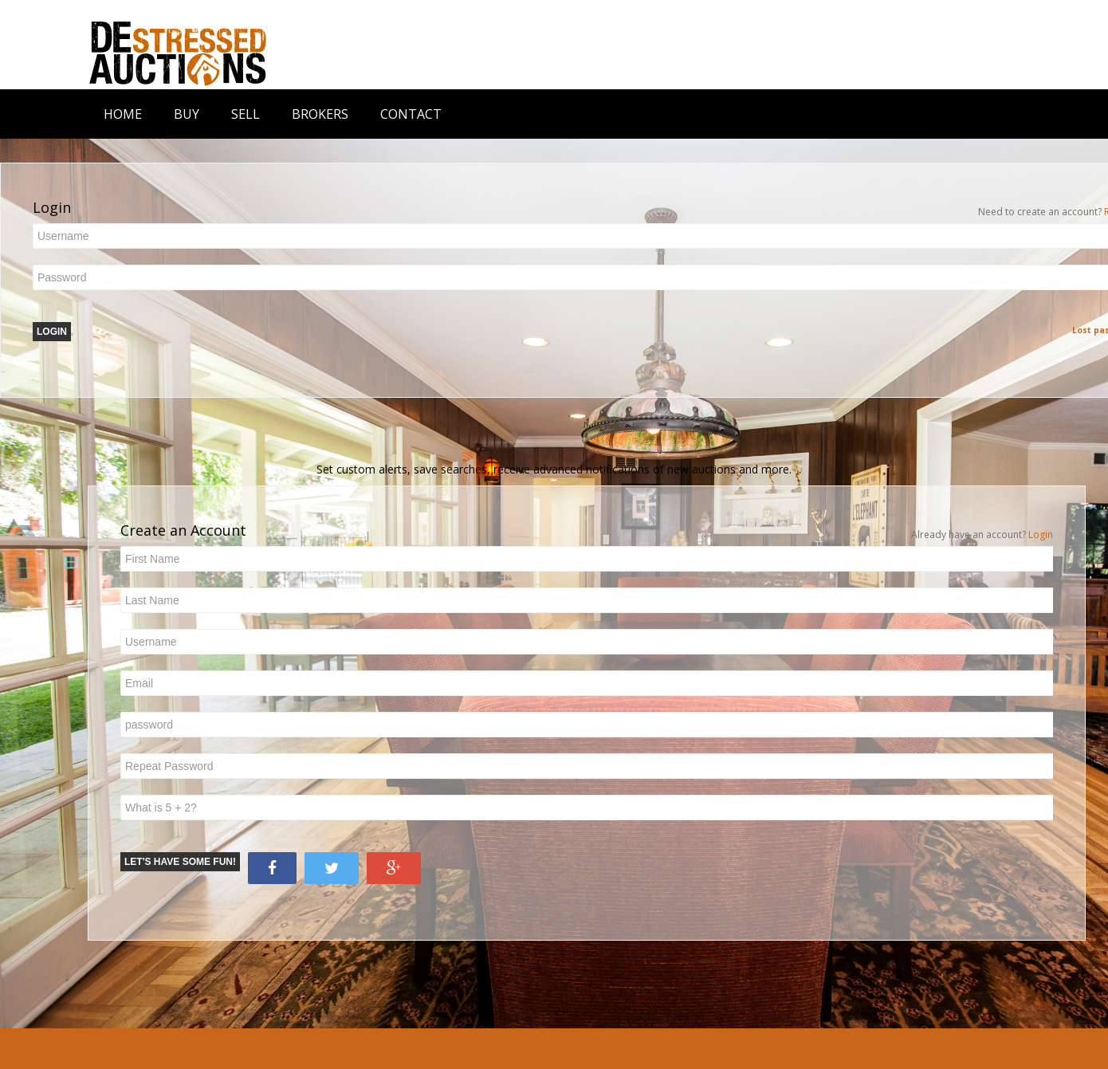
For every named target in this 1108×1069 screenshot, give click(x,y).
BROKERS (320, 114)
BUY (186, 114)
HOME (123, 114)
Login (1040, 534)
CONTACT (411, 114)
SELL (245, 114)
